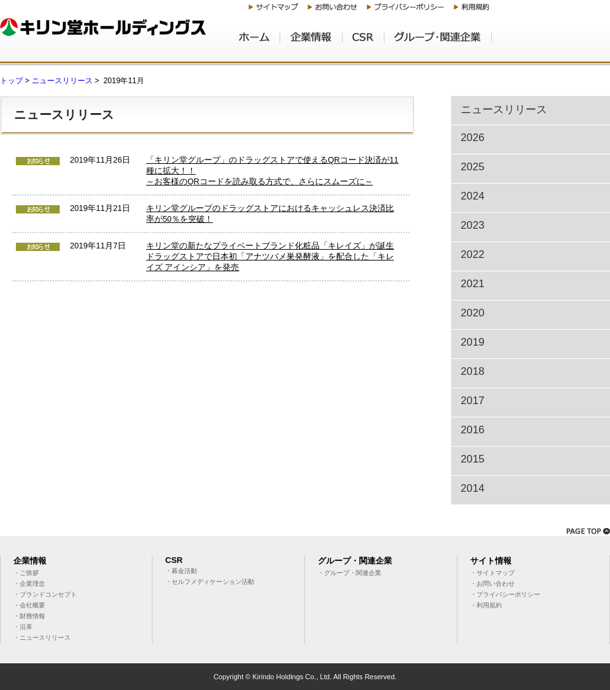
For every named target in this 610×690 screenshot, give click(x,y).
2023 (472, 225)
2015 (472, 459)
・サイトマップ (492, 572)
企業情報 (311, 42)
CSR (363, 42)
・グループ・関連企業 (349, 572)
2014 (472, 488)
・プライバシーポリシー (505, 594)
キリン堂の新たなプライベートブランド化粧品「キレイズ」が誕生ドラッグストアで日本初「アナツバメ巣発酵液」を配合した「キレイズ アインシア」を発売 (270, 256)
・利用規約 (486, 605)
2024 (472, 196)
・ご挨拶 (26, 572)
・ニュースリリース (42, 637)
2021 (472, 284)
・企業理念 (29, 583)
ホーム (259, 42)
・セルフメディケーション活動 (209, 581)
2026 (472, 138)
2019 (472, 342)
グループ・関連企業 (438, 42)
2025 (472, 167)
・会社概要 (29, 605)
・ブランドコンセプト (45, 594)
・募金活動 (181, 570)
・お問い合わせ (492, 583)
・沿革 (22, 626)
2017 (472, 401)
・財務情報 (29, 615)
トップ (11, 80)
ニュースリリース (62, 80)
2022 (472, 254)
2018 (472, 371)
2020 (472, 313)
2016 (472, 430)
